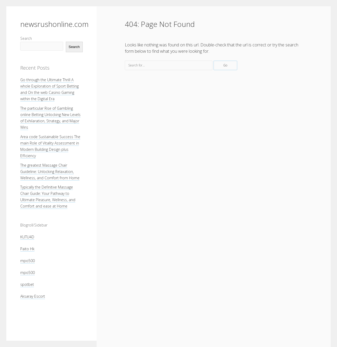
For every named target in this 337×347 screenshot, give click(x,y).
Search (26, 38)
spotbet (27, 284)
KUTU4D (27, 236)
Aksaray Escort (32, 296)
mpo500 (27, 260)
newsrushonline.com (54, 24)
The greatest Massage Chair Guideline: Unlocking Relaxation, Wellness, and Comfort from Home (50, 171)
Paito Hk (27, 248)
